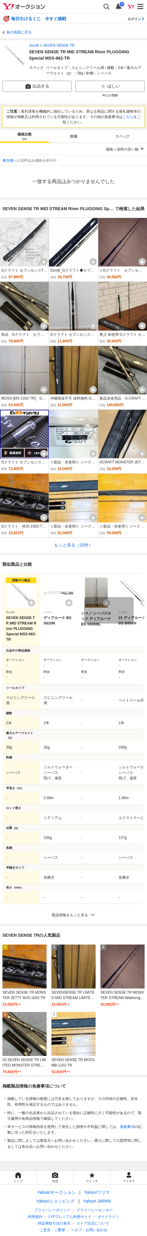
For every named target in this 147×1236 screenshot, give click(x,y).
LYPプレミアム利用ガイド (69, 1217)
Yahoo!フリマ (97, 1192)
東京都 (7, 160)
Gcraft (34, 45)
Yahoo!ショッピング (55, 1201)
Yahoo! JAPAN (97, 1201)
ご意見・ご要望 (52, 1230)
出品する (37, 86)
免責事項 (127, 1127)
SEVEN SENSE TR (58, 45)
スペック (122, 136)
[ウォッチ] (43, 261)
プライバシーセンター (95, 1210)
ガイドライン (108, 1217)
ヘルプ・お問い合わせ (89, 1230)
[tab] (24, 136)
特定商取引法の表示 (54, 1223)
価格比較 (24, 137)
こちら (127, 117)
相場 (73, 136)
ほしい (110, 86)
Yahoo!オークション (56, 1192)
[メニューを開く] (141, 6)
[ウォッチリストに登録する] (31, 602)
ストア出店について (93, 1223)
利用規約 (35, 1217)
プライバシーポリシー (52, 1210)
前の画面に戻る (19, 32)
